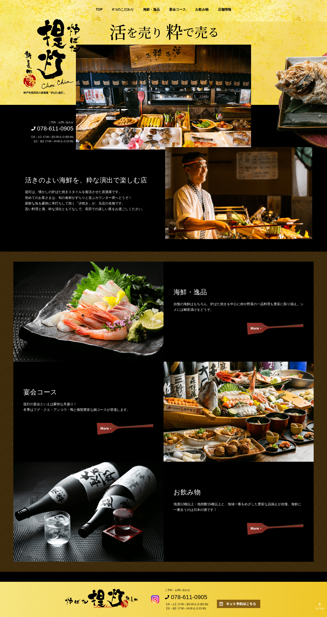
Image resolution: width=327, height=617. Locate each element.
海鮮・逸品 (151, 9)
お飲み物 (202, 9)
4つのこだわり (123, 9)
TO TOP (320, 606)
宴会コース (177, 9)
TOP (99, 9)
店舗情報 (224, 9)
